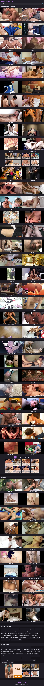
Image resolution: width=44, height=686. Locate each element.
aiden (2, 633)
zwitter (30, 655)
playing (32, 635)
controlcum (12, 651)
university (35, 655)
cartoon (38, 631)
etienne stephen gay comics (29, 649)
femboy (12, 631)
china (18, 629)
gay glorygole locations (12, 633)
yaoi (19, 631)
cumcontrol (22, 660)
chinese (2, 629)
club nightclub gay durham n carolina (29, 631)
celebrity (2, 647)
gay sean (38, 637)
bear (36, 629)
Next (28, 457)
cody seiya (8, 647)
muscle (39, 629)
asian (24, 629)
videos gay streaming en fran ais (7, 662)
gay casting (15, 635)
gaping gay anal (39, 649)
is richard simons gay (14, 637)
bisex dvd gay (3, 653)
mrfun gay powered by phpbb (23, 635)
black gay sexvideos (31, 637)
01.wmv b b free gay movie (10, 629)
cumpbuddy (18, 651)
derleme (36, 633)
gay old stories (21, 633)
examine (15, 655)
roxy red (19, 657)
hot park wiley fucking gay (31, 660)
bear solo (36, 635)
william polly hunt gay (5, 631)
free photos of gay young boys (7, 655)
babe (22, 649)
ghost (16, 639)
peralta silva (31, 633)
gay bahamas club (23, 637)
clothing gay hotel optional (6, 635)
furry (21, 629)
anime (26, 633)
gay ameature (13, 647)
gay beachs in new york (5, 639)
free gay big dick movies (23, 655)
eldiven (17, 660)
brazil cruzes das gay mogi (6, 657)
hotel (19, 647)
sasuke (18, 649)
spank (16, 631)
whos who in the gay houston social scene (15, 653)
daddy (28, 629)
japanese (32, 629)
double (38, 651)
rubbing (20, 639)
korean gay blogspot (5, 637)
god (38, 655)
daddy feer (36, 653)
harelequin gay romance (31, 651)
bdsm (6, 633)
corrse (12, 639)
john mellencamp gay (29, 653)
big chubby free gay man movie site (7, 660)
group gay (14, 657)
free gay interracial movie (25, 647)
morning (23, 651)
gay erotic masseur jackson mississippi (8, 649)
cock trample (24, 657)
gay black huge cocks (5, 651)
